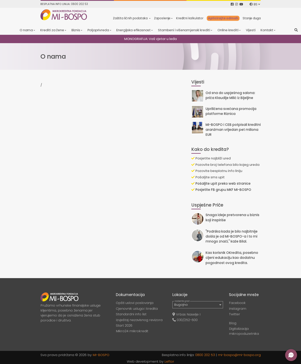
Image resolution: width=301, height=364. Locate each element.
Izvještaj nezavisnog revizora (139, 319)
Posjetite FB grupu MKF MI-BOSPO (221, 189)
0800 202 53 (205, 354)
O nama (26, 30)
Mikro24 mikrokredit (132, 331)
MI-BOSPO (101, 354)
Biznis (75, 30)
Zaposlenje (162, 18)
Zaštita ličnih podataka (130, 18)
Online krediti (227, 30)
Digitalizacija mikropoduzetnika (244, 331)
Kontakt (267, 30)
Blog (232, 323)
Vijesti (251, 30)
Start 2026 (124, 325)
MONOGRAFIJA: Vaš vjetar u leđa (150, 38)
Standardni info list (131, 314)
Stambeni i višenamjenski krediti (184, 30)
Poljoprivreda (98, 30)
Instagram (237, 308)
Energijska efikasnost (133, 30)
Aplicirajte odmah (223, 18)
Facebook (237, 302)
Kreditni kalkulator (189, 18)
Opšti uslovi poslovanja (134, 302)
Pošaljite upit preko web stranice (221, 183)
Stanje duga (252, 18)
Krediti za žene (52, 30)
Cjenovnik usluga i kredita (137, 308)
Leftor (169, 361)
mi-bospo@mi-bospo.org (239, 354)
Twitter (234, 314)
